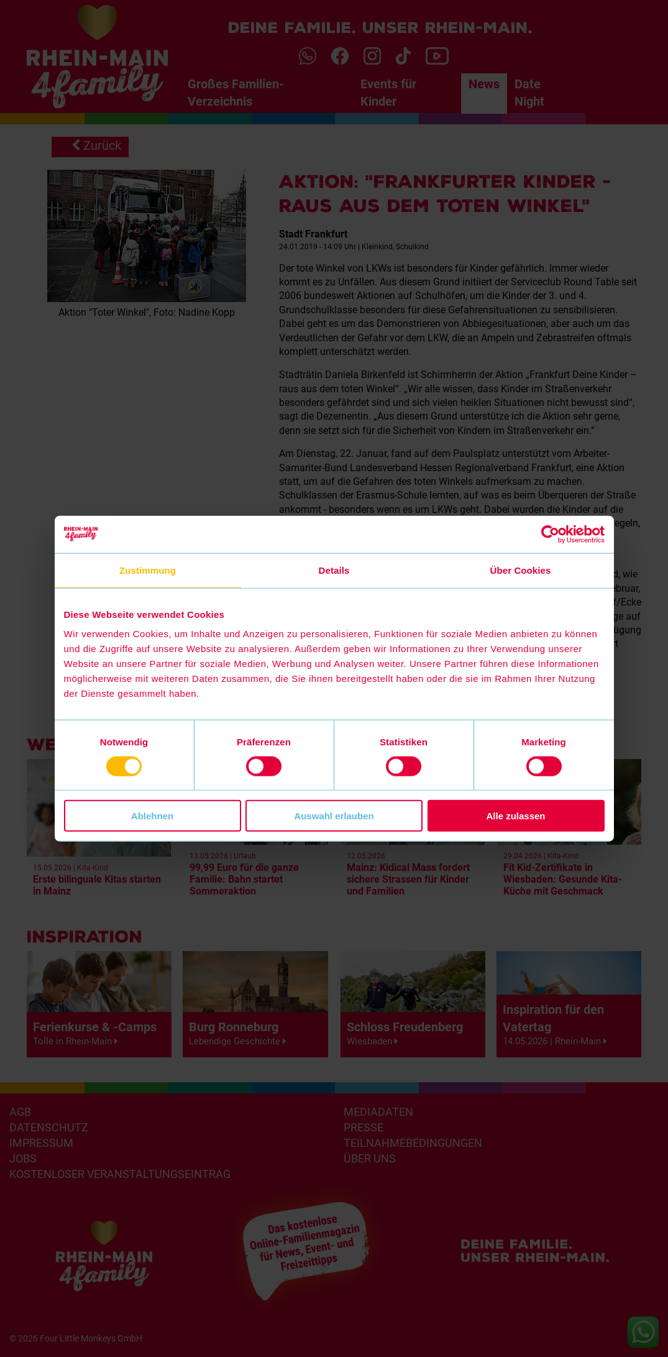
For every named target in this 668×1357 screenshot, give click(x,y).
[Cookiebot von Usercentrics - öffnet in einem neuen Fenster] (550, 534)
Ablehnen (152, 816)
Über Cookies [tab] (520, 569)
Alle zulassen (515, 816)
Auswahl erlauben (333, 816)
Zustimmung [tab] (147, 569)
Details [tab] (334, 569)
